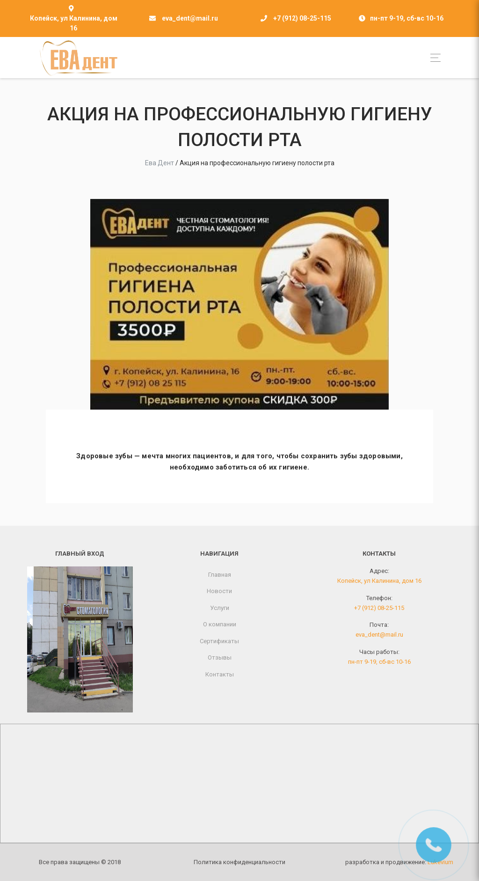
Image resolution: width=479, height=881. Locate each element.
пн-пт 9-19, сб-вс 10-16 (379, 661)
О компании (219, 624)
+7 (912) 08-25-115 (302, 18)
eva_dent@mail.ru (190, 18)
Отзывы (220, 657)
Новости (219, 591)
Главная (219, 574)
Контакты (219, 674)
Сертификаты (219, 641)
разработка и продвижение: (399, 862)
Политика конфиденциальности (239, 862)
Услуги (219, 607)
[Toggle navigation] (433, 57)
